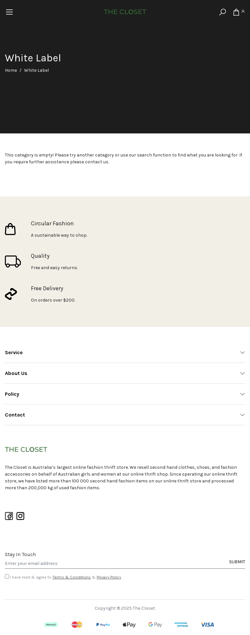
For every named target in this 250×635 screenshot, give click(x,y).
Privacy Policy (109, 577)
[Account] (243, 12)
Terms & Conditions (71, 577)
